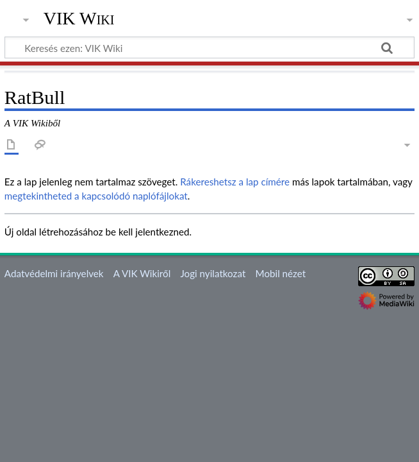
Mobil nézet (281, 273)
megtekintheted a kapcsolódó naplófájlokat (96, 195)
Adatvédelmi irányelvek (54, 273)
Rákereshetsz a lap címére (235, 181)
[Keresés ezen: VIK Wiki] (209, 47)
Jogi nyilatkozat (212, 273)
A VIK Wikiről (141, 273)
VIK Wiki (79, 19)
